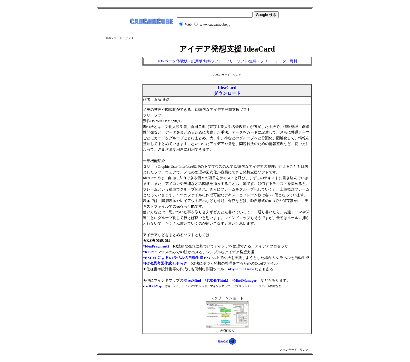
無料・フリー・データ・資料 (273, 61)
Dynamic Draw (242, 269)
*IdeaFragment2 (156, 246)
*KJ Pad (150, 252)
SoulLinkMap (153, 286)
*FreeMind (192, 280)
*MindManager (244, 280)
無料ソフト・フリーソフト (226, 61)
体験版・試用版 (189, 61)
